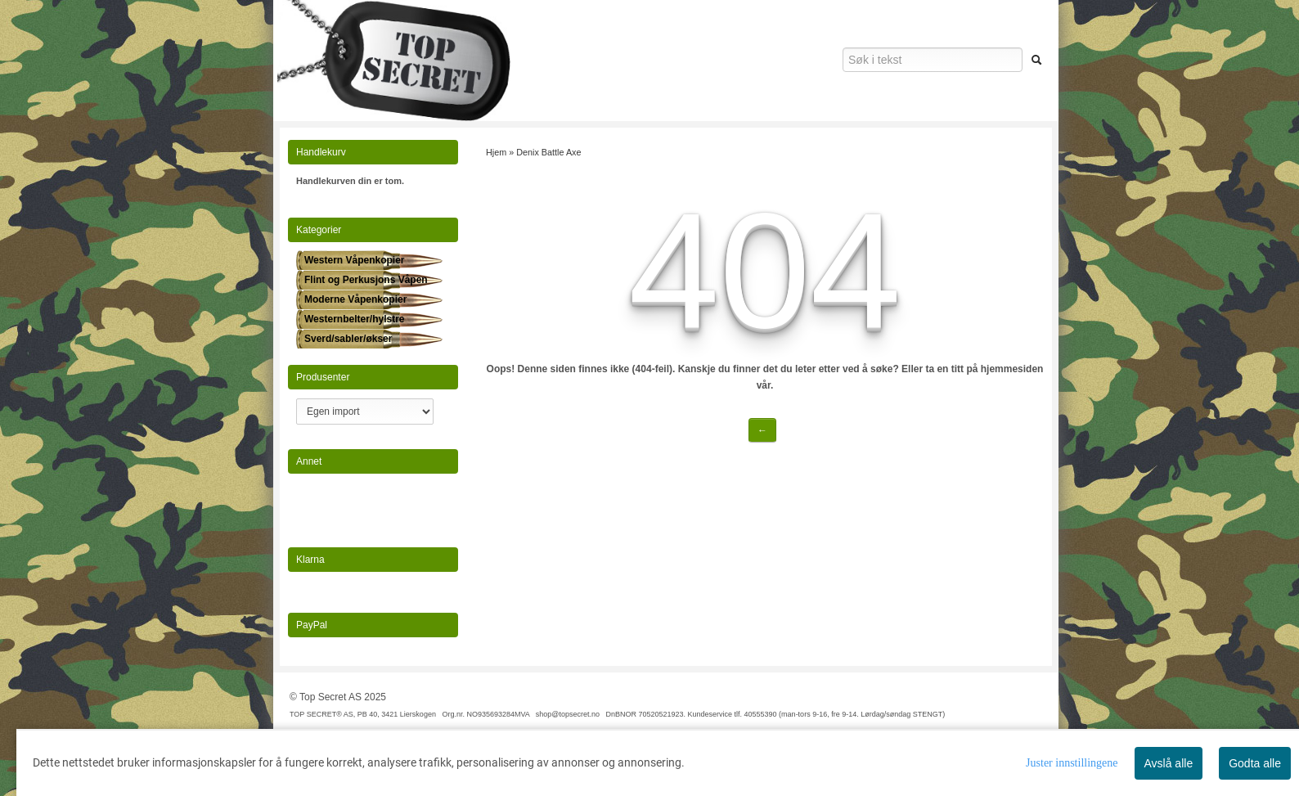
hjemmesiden (1012, 369)
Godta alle (1255, 763)
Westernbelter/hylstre (354, 319)
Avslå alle (1168, 763)
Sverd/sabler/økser (348, 338)
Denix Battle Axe (548, 152)
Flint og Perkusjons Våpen (366, 280)
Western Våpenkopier (354, 260)
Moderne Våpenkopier (355, 299)
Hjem (496, 152)
